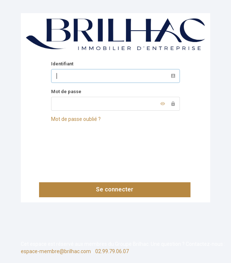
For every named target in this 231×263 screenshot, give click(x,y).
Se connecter (114, 189)
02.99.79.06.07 (112, 251)
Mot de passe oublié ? (76, 119)
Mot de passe (66, 91)
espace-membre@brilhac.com (56, 251)
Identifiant (62, 63)
